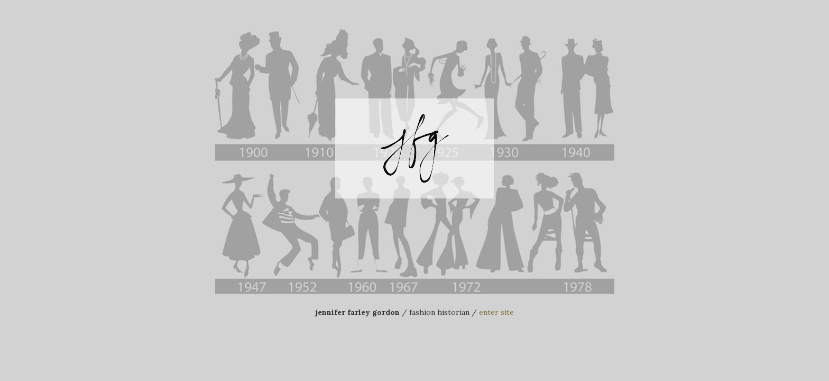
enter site (496, 312)
